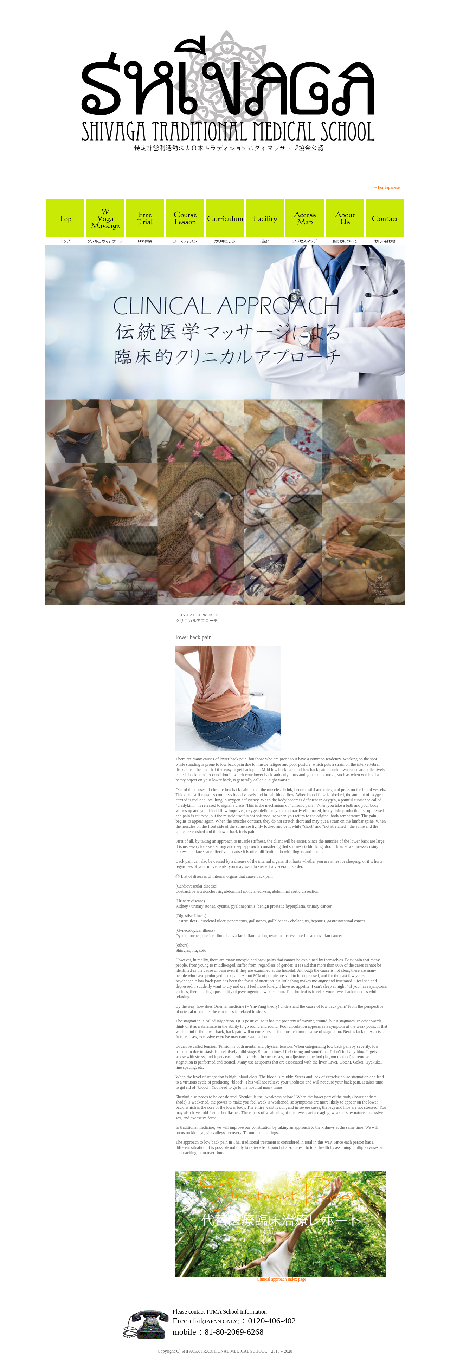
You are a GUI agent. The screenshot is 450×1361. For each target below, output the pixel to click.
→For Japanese (387, 187)
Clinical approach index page (281, 1279)
